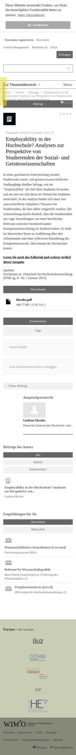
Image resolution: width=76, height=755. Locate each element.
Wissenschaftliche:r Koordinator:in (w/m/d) (35, 547)
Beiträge (34, 92)
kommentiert (38, 469)
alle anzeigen (26, 629)
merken (68, 102)
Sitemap (58, 739)
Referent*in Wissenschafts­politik (27, 569)
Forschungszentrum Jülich (20, 552)
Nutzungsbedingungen (35, 739)
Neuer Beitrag (17, 386)
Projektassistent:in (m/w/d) (34, 587)
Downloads (37, 289)
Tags (38, 330)
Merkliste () (39, 47)
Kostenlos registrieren (19, 39)
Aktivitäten (48, 522)
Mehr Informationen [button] (31, 15)
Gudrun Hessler (34, 420)
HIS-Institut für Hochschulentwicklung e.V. (41, 592)
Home (7, 92)
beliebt (38, 462)
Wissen (19, 92)
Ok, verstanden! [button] (38, 25)
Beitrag (38, 104)
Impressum (25, 732)
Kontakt (51, 732)
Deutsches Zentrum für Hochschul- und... (48, 425)
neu (38, 455)
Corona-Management (16, 47)
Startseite (8, 732)
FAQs (53, 47)
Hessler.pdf (24, 300)
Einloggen (64, 54)
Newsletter (42, 39)
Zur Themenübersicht (19, 84)
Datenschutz (10, 739)
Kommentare (38, 321)
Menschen (38, 529)
